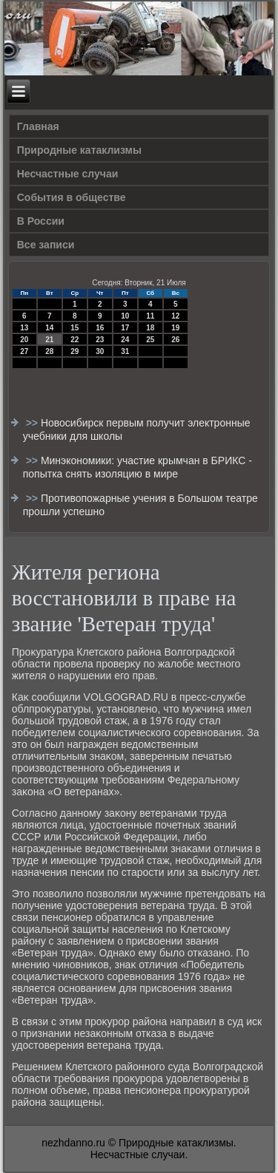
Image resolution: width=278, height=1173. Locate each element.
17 (125, 328)
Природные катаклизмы (79, 150)
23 (100, 340)
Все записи (46, 245)
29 (74, 351)
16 (100, 328)
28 (49, 351)
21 (49, 340)
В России (40, 221)
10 (125, 316)
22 (74, 340)
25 (150, 340)
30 (100, 351)
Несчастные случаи (68, 174)
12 (175, 316)
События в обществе (71, 197)
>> (33, 423)
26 (175, 340)
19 (175, 328)
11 (150, 316)
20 (24, 340)
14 (49, 328)
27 (24, 351)
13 (24, 328)
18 (150, 328)
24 (125, 340)
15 (74, 328)
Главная (38, 126)
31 (125, 351)
